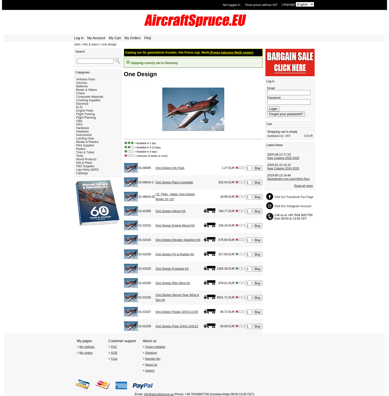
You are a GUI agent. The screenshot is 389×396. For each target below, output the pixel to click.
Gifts (79, 121)
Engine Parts (84, 110)
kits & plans (90, 44)
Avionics (81, 83)
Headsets (82, 131)
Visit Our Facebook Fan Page (293, 197)
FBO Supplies (85, 166)
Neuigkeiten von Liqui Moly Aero (288, 179)
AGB (114, 353)
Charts (80, 93)
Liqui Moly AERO (87, 169)
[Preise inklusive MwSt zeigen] (231, 52)
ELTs (79, 107)
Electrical (82, 103)
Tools (79, 156)
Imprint (149, 370)
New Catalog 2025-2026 (283, 158)
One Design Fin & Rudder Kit (175, 254)
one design (109, 44)
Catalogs (82, 173)
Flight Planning (86, 117)
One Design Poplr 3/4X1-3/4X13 (177, 326)
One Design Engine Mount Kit (175, 225)
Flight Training (85, 114)
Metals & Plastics (87, 142)
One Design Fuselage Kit (172, 268)
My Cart (115, 38)
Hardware (82, 128)
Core (114, 359)
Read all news (303, 186)
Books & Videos (86, 90)
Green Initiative (155, 347)
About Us (151, 364)
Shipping (151, 353)
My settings (87, 347)
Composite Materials (89, 97)
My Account (96, 38)
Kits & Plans (84, 163)
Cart (269, 124)
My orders (86, 353)
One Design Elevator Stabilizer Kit (178, 240)
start (77, 44)
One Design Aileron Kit (171, 211)
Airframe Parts (85, 79)
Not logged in (231, 5)
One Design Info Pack (170, 168)
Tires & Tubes (85, 152)
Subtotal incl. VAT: (279, 136)
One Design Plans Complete (174, 182)
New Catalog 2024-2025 (283, 168)
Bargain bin (152, 359)
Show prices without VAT (261, 5)
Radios (80, 149)
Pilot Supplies (85, 145)
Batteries (82, 86)
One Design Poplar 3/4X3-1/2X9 (177, 312)
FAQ (147, 38)
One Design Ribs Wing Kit (173, 283)
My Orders (133, 38)
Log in (79, 38)
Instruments (84, 135)
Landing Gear (85, 138)
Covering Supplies (88, 100)
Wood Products (86, 159)
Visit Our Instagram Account (292, 206)
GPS (79, 124)
